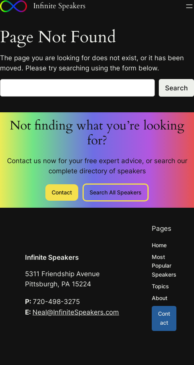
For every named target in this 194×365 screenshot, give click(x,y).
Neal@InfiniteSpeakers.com (75, 312)
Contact (62, 192)
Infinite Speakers (52, 257)
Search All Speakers (116, 192)
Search (176, 88)
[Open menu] (189, 6)
